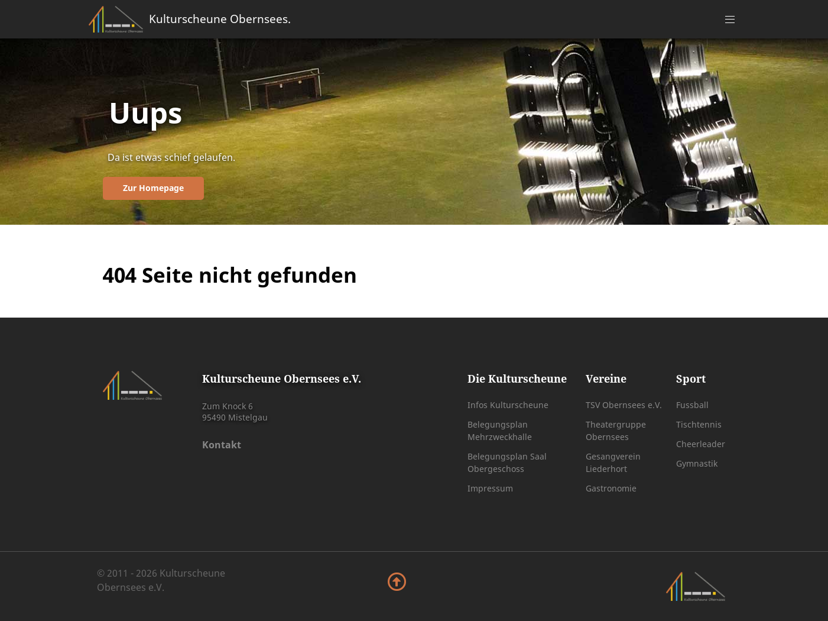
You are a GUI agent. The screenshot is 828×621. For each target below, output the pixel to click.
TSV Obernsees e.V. (624, 404)
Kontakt (221, 444)
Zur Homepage (153, 187)
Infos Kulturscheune (507, 404)
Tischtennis (699, 424)
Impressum (490, 488)
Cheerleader (700, 443)
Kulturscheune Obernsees (220, 19)
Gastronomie (611, 488)
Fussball (692, 404)
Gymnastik (696, 463)
